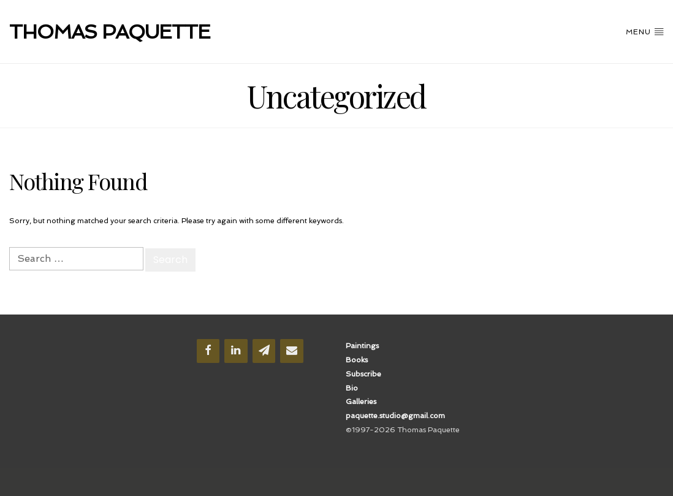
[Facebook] (208, 351)
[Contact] (291, 351)
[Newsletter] (264, 351)
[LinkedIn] (236, 351)
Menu (645, 31)
